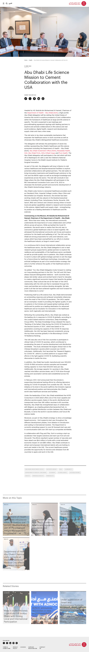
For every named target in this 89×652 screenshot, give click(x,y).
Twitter (30, 98)
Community (68, 469)
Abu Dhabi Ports (34, 153)
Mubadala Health (63, 151)
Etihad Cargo (50, 153)
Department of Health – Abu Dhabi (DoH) (42, 113)
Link (25, 98)
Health (30, 60)
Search (7, 3)
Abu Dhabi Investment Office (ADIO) (43, 151)
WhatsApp (43, 98)
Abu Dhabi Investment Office (34, 469)
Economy (52, 472)
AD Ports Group (51, 469)
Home (25, 60)
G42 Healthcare (75, 472)
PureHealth (50, 475)
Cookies (23, 647)
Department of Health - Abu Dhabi (35, 472)
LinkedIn (38, 98)
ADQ (43, 153)
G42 (25, 153)
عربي (10, 3)
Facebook (34, 98)
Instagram (13, 643)
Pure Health (63, 153)
